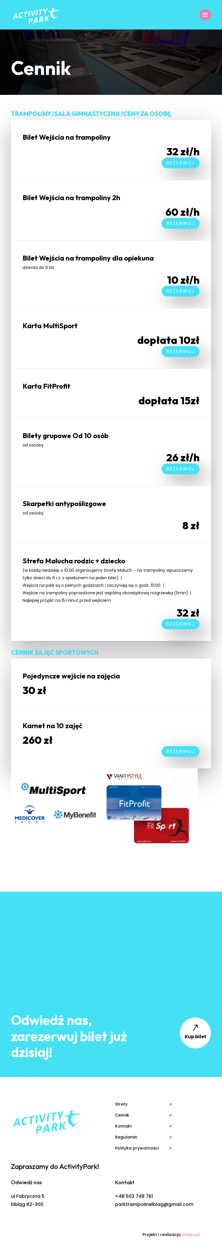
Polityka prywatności (137, 1148)
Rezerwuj (180, 163)
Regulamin (126, 1137)
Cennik (122, 1115)
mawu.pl (191, 1234)
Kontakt (123, 1126)
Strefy (121, 1104)
